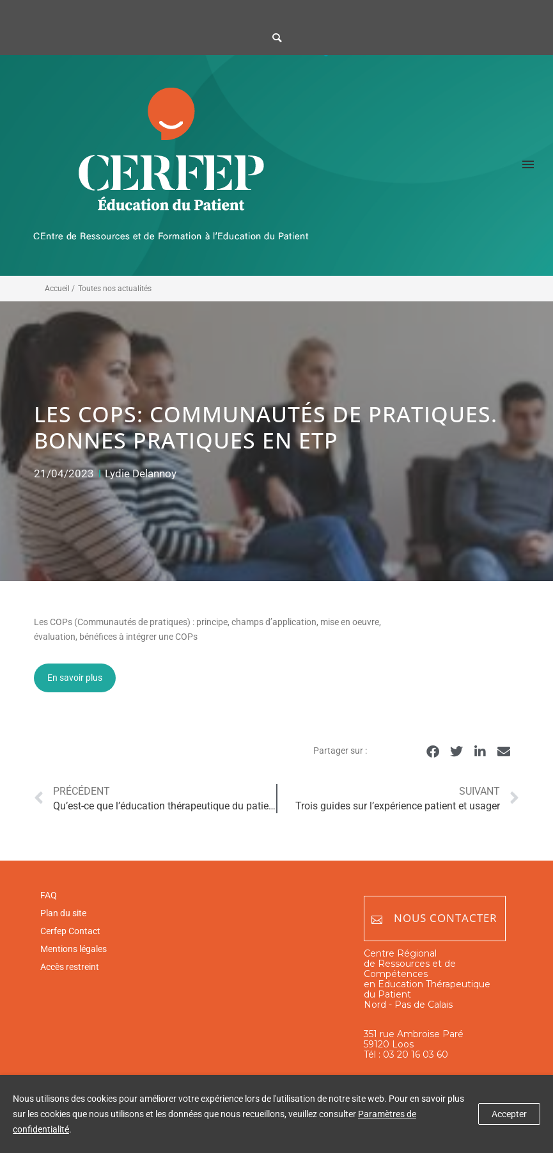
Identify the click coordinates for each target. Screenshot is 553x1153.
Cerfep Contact (70, 931)
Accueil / (60, 288)
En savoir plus (74, 677)
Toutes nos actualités (115, 288)
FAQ (48, 895)
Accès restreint (69, 967)
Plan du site (63, 913)
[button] (433, 751)
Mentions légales (73, 949)
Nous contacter (434, 918)
